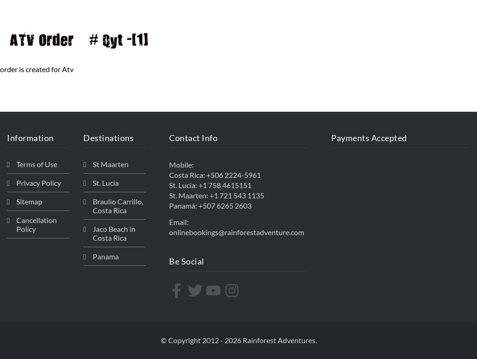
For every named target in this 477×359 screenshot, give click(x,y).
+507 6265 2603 (225, 205)
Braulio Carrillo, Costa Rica (118, 206)
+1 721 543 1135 (237, 195)
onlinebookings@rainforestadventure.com (236, 232)
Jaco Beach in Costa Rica (114, 233)
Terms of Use (36, 164)
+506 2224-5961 (233, 174)
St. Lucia (106, 182)
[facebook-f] (177, 290)
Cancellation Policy (36, 224)
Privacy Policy (38, 182)
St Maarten (111, 164)
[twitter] (196, 290)
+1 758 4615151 (225, 185)
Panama (106, 256)
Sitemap (29, 201)
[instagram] (233, 290)
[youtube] (214, 290)
